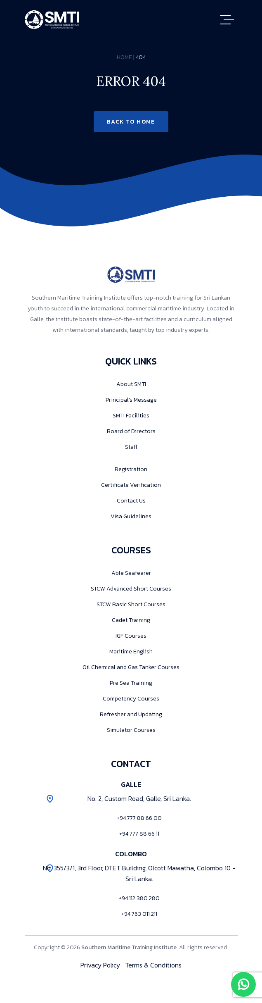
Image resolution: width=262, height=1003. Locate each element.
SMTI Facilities (131, 415)
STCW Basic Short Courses (131, 604)
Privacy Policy (100, 965)
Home (124, 57)
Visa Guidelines (131, 516)
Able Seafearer (131, 573)
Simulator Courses (131, 730)
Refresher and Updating (131, 714)
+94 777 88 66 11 (139, 833)
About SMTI (131, 384)
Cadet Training (131, 620)
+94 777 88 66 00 (139, 818)
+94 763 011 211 (139, 914)
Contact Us (131, 500)
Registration (131, 469)
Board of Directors (131, 431)
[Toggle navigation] (229, 20)
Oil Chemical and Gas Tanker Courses (131, 667)
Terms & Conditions (153, 965)
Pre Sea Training (131, 683)
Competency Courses (131, 698)
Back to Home (131, 121)
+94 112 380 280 (139, 898)
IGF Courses (131, 635)
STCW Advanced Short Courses (131, 588)
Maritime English (131, 651)
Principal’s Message (131, 399)
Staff (131, 447)
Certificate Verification (131, 485)
